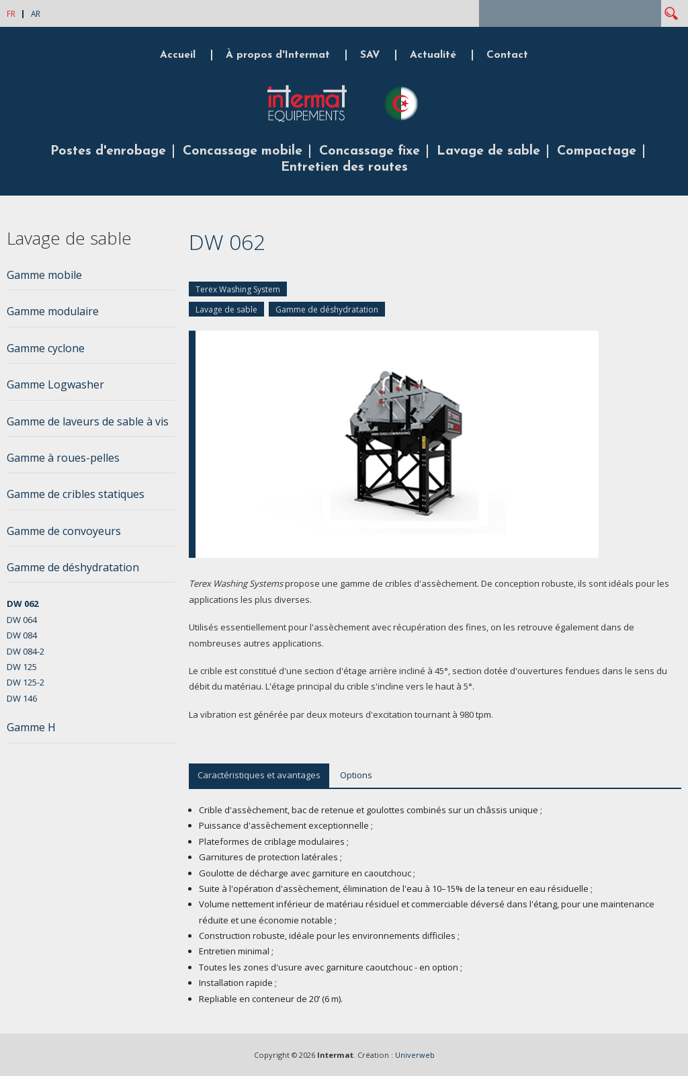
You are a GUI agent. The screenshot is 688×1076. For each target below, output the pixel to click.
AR (35, 13)
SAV (370, 55)
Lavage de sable (488, 151)
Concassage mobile (242, 151)
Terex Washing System (238, 289)
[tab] (91, 278)
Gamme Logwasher (55, 384)
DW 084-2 (25, 651)
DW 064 (22, 620)
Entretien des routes (344, 167)
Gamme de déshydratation (326, 309)
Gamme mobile (44, 274)
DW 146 (22, 698)
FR (11, 13)
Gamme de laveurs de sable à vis (88, 421)
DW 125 (22, 667)
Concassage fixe (369, 151)
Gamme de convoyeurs (64, 531)
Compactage (596, 151)
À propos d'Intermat (278, 55)
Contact (507, 55)
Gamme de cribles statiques (75, 494)
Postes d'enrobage (108, 151)
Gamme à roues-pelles (63, 457)
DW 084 (22, 635)
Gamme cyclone (46, 348)
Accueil (178, 55)
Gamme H (31, 727)
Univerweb (415, 1055)
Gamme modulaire (53, 311)
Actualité (433, 55)
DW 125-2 (25, 682)
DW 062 (22, 603)
